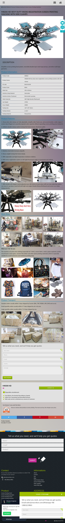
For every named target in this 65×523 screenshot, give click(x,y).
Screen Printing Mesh (39, 481)
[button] (9, 417)
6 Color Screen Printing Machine (33, 7)
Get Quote (7, 513)
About (35, 473)
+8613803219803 (8, 479)
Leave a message (42, 494)
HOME (4, 7)
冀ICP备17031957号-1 (59, 520)
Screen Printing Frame (6, 496)
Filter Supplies (37, 483)
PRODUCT (8, 7)
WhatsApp (9, 519)
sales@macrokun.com (8, 477)
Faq (35, 476)
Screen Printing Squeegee (7, 495)
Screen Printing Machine (18, 7)
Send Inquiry (7, 377)
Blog (35, 478)
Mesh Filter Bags (38, 485)
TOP (63, 31)
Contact (36, 474)
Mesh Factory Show (39, 480)
